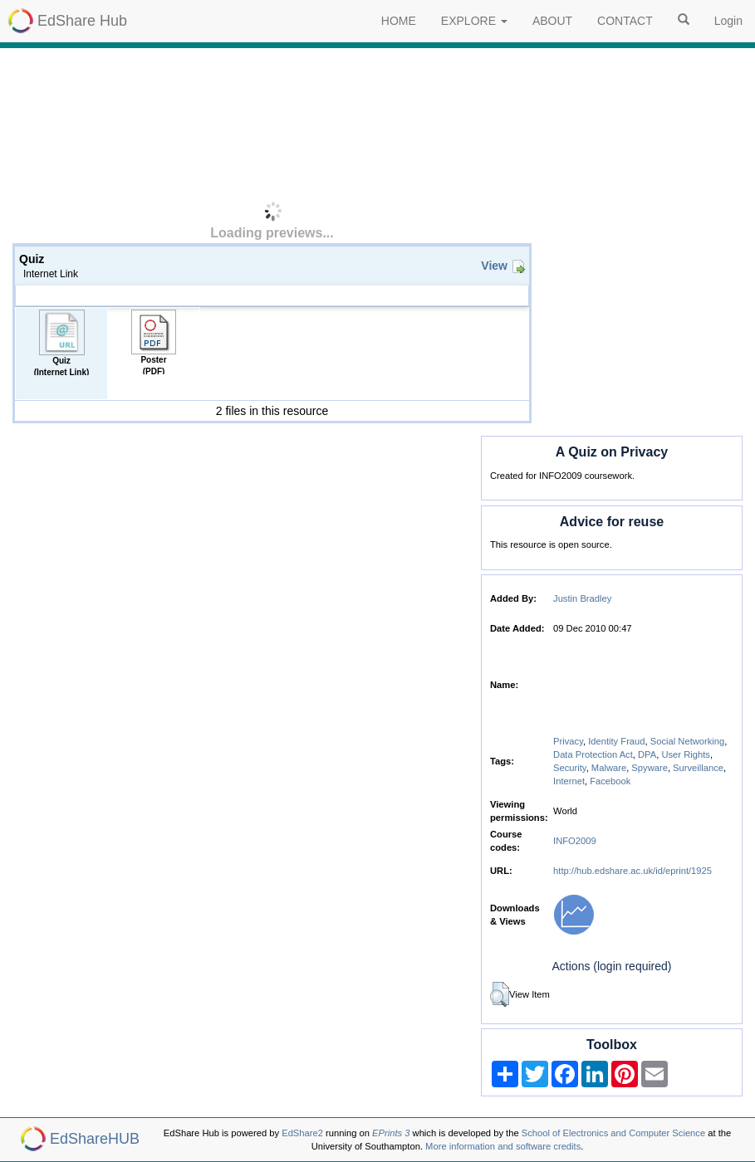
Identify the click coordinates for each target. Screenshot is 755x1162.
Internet (569, 781)
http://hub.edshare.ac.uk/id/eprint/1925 (632, 871)
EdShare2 (302, 1133)
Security (569, 768)
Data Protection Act (593, 754)
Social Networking (687, 741)
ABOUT (552, 20)
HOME (398, 20)
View (494, 265)
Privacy (568, 741)
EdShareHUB (95, 1138)
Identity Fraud (616, 741)
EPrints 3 (390, 1133)
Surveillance (698, 768)
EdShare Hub (82, 20)
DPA (647, 754)
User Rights (685, 754)
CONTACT (625, 20)
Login (728, 20)
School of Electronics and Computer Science (613, 1133)
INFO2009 (574, 841)
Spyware (649, 768)
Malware (608, 768)
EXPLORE (474, 20)
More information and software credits (503, 1146)
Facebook (610, 781)
